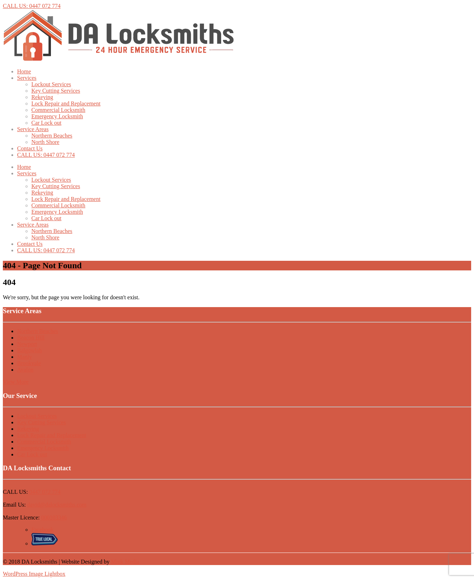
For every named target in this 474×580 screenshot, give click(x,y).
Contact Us (30, 148)
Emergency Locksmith (57, 116)
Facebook (42, 530)
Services (26, 78)
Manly (24, 357)
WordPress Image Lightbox (34, 574)
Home (24, 71)
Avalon (25, 370)
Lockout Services (51, 84)
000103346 (54, 517)
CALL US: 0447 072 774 (32, 6)
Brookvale (29, 363)
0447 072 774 (45, 492)
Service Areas (32, 129)
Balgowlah (29, 350)
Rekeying (42, 97)
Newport (27, 344)
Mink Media (125, 562)
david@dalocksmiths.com (56, 505)
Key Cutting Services (55, 91)
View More (15, 382)
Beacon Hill (31, 338)
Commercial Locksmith (58, 110)
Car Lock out (46, 123)
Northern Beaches (51, 136)
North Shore (45, 142)
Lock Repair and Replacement (65, 103)
